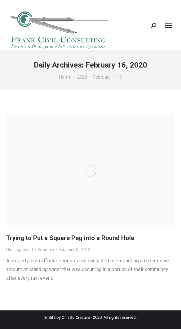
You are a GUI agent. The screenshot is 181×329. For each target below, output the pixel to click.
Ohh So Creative (76, 317)
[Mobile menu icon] (168, 25)
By (46, 249)
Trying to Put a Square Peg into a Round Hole (70, 238)
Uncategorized (19, 249)
